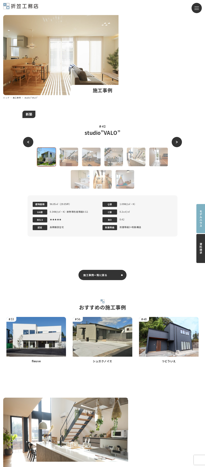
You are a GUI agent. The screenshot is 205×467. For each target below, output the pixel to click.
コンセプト (107, 424)
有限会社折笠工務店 (20, 7)
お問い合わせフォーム (142, 351)
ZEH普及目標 (168, 436)
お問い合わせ (168, 424)
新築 (29, 38)
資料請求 (201, 248)
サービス (133, 412)
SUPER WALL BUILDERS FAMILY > (181, 448)
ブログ (164, 418)
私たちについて (105, 418)
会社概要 (101, 441)
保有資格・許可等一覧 (173, 442)
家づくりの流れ (110, 435)
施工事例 (17, 21)
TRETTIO (138, 435)
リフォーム (139, 423)
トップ (6, 21)
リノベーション (141, 429)
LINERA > (138, 440)
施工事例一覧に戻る (95, 199)
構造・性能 (107, 429)
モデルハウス (201, 218)
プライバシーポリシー (173, 430)
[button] (28, 66)
